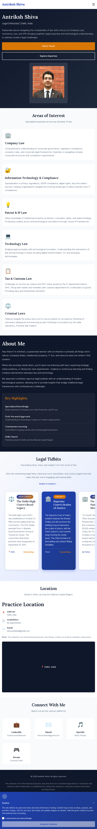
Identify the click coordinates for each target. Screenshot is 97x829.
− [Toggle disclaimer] (93, 803)
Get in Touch (48, 46)
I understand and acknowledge (18, 818)
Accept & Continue (48, 824)
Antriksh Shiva (13, 4)
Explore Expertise (48, 56)
